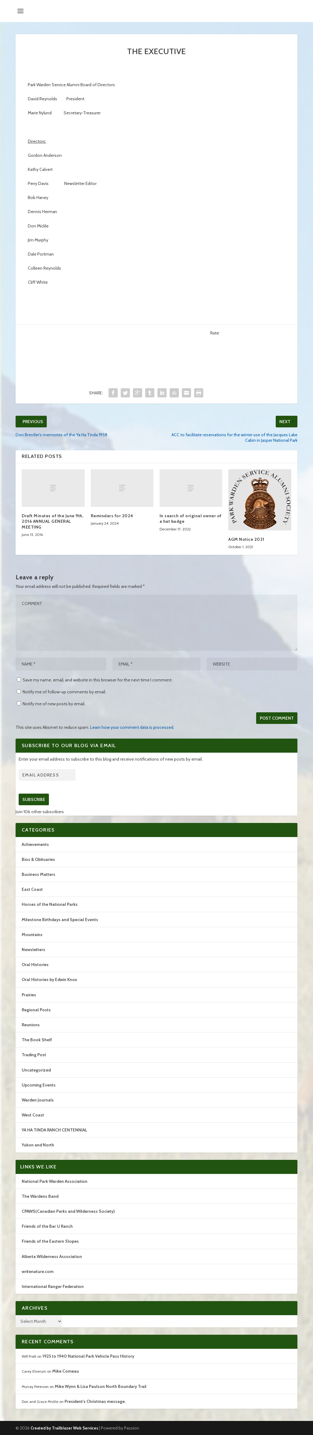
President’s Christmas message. (95, 1401)
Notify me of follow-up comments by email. (64, 692)
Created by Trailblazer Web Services (64, 1428)
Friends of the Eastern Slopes (50, 1241)
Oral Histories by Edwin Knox (49, 979)
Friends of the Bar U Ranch (47, 1226)
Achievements (35, 844)
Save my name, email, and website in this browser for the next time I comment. (97, 680)
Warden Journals (38, 1100)
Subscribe (33, 799)
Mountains (32, 934)
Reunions (31, 1024)
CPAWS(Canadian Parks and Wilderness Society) (68, 1211)
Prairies (29, 995)
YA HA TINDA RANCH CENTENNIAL (54, 1130)
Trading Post (34, 1054)
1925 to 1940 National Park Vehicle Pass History (88, 1356)
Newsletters (33, 949)
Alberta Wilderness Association (52, 1256)
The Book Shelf (37, 1039)
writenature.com (37, 1271)
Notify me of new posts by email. (54, 703)
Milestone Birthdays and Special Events (60, 919)
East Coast (32, 889)
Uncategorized (36, 1070)
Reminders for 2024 (112, 515)
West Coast (33, 1115)
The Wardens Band (40, 1196)
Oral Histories (35, 964)
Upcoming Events (39, 1085)
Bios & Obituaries (38, 859)
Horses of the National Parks (50, 904)
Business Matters (38, 874)
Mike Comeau (65, 1371)
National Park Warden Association (54, 1181)
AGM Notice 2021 (246, 539)
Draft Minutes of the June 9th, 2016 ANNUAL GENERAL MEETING (52, 521)
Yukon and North (38, 1145)
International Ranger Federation (53, 1286)
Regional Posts (36, 1010)
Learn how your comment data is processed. (132, 727)
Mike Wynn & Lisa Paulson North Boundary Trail (100, 1386)
